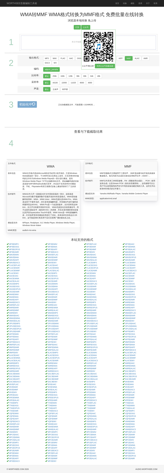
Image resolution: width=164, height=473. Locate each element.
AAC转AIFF (91, 278)
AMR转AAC (130, 363)
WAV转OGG (130, 255)
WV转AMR (90, 390)
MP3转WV (90, 252)
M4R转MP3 (91, 302)
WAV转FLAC (53, 255)
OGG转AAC (130, 284)
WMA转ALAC (14, 321)
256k (55, 76)
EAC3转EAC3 (14, 382)
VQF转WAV (14, 413)
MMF (129, 58)
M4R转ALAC (53, 310)
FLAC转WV (14, 273)
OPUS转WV (91, 331)
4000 (90, 83)
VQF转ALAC (91, 419)
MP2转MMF (53, 458)
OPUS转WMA (131, 326)
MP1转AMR (14, 450)
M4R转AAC (52, 305)
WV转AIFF (129, 387)
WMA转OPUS (53, 318)
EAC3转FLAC (53, 374)
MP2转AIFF (14, 458)
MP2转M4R (52, 456)
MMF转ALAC (53, 350)
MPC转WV (129, 440)
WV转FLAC (14, 384)
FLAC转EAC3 (130, 271)
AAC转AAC (14, 276)
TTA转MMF (91, 408)
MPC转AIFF (91, 437)
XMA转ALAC (53, 429)
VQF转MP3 (130, 411)
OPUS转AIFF (53, 329)
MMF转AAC (53, 345)
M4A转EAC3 (14, 302)
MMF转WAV (130, 342)
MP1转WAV (52, 443)
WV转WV (13, 392)
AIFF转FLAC (53, 334)
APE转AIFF (91, 398)
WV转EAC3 (130, 390)
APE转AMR (52, 400)
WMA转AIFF (91, 318)
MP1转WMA (130, 445)
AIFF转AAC (91, 334)
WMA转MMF (130, 318)
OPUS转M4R (91, 326)
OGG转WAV (53, 284)
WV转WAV (129, 382)
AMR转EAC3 (53, 371)
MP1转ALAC (130, 448)
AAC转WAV (91, 273)
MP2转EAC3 (14, 461)
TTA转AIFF (52, 408)
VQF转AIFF (14, 419)
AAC (71, 58)
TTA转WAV (52, 403)
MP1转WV (90, 450)
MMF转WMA (53, 347)
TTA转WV (90, 411)
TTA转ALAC (130, 408)
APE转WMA (14, 398)
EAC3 (47, 63)
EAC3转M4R (53, 376)
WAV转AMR (130, 260)
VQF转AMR (130, 419)
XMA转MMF (14, 429)
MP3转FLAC (91, 244)
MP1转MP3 (14, 443)
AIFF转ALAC (91, 339)
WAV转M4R (52, 257)
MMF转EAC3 (130, 350)
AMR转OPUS (14, 368)
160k (62, 76)
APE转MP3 (52, 392)
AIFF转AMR (130, 339)
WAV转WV (52, 263)
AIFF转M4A (14, 337)
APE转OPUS (53, 398)
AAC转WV (129, 281)
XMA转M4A (130, 424)
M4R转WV (13, 313)
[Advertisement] (82, 120)
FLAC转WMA (53, 268)
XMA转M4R (14, 427)
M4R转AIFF (130, 308)
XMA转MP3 (91, 421)
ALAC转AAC (14, 355)
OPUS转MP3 (14, 323)
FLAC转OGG (91, 265)
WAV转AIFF (14, 260)
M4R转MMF (14, 310)
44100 (55, 83)
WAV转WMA (91, 257)
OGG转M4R (91, 286)
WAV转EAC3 (14, 263)
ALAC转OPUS (53, 358)
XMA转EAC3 (130, 429)
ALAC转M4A (91, 355)
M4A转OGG (130, 294)
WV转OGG (90, 384)
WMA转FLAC (130, 313)
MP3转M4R (91, 247)
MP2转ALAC (91, 458)
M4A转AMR (130, 300)
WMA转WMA (14, 318)
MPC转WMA (14, 437)
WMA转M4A (91, 315)
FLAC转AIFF (130, 268)
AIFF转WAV (14, 334)
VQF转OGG (130, 413)
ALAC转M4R (130, 355)
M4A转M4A (14, 297)
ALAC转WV (130, 360)
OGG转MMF (91, 289)
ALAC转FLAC (130, 353)
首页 (117, 3)
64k (91, 76)
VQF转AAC (91, 413)
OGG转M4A (53, 286)
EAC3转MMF (53, 379)
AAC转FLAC (130, 273)
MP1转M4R (91, 445)
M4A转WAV (14, 294)
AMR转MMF (91, 368)
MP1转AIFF (52, 448)
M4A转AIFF (14, 300)
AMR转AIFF (52, 368)
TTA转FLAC (91, 403)
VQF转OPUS (130, 416)
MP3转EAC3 (53, 252)
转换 (125, 3)
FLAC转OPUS (92, 268)
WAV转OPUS (130, 257)
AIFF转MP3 (130, 331)
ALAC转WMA (14, 358)
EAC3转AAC (91, 374)
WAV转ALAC (91, 260)
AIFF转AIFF (14, 339)
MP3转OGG (14, 247)
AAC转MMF (130, 278)
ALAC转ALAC (14, 360)
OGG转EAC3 (53, 292)
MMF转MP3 (91, 342)
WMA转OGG (53, 315)
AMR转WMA (130, 366)
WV (55, 63)
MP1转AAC (130, 443)
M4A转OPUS (130, 297)
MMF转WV (13, 353)
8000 (82, 83)
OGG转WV (90, 292)
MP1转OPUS (14, 448)
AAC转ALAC (14, 281)
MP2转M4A (14, 456)
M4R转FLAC (14, 305)
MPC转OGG (53, 435)
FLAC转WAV (130, 263)
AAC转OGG (52, 276)
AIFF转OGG (130, 334)
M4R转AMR (91, 310)
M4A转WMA (91, 297)
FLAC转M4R (14, 268)
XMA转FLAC (14, 424)
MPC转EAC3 (91, 440)
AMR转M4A (52, 366)
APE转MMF (130, 398)
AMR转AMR (14, 371)
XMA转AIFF (130, 427)
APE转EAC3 (91, 400)
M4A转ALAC (91, 300)
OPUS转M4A (53, 326)
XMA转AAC (52, 424)
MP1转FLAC (91, 443)
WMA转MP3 (53, 313)
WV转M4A (129, 384)
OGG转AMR (14, 292)
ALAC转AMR (53, 360)
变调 (140, 3)
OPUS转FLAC (92, 323)
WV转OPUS (91, 387)
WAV (55, 58)
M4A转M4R (52, 297)
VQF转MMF (53, 419)
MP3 (47, 58)
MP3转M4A (52, 247)
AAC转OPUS (53, 278)
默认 (47, 76)
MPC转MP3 (52, 432)
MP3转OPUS (14, 249)
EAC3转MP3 (130, 371)
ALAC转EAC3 (92, 360)
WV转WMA (52, 387)
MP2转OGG (130, 453)
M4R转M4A (130, 305)
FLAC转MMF (14, 271)
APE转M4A (91, 395)
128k (70, 76)
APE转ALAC (14, 400)
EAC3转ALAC (92, 379)
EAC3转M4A (14, 376)
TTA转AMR (13, 411)
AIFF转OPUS (130, 337)
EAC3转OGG (130, 374)
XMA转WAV (130, 421)
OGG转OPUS (14, 289)
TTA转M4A (52, 405)
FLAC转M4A (130, 265)
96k (77, 76)
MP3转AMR (14, 252)
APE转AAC (13, 395)
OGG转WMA (130, 286)
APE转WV (129, 400)
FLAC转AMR (91, 271)
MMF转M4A (130, 345)
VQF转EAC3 (14, 421)
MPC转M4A (91, 435)
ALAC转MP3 (53, 353)
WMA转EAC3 (92, 321)
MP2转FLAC (53, 453)
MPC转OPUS (53, 437)
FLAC (63, 58)
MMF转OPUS (92, 347)
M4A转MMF (53, 300)
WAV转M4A (14, 257)
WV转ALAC (52, 390)
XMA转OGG (91, 424)
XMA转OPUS (91, 427)
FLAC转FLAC (14, 265)
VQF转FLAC (53, 413)
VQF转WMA (91, 416)
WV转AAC (52, 384)
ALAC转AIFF (91, 358)
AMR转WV (90, 371)
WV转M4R (13, 387)
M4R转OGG (91, 305)
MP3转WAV (52, 244)
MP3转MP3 (14, 244)
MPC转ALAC (14, 440)
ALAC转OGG (53, 355)
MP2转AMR (130, 458)
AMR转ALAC (130, 368)
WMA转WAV (91, 313)
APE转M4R (129, 395)
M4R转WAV (130, 302)
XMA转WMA (53, 427)
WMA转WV (129, 321)
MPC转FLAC (130, 432)
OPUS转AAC (130, 323)
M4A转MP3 (130, 292)
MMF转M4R (14, 347)
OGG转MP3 (14, 284)
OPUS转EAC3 (54, 331)
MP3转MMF (91, 249)
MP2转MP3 (130, 450)
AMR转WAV (52, 363)
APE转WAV (91, 392)
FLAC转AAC (53, 265)
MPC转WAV (91, 432)
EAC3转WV (52, 382)
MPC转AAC (14, 435)
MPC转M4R (130, 435)
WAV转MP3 (130, 252)
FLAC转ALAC (53, 271)
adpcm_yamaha (51, 69)
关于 (148, 3)
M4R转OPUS (91, 308)
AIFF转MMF (53, 339)
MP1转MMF (91, 448)
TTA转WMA (130, 405)
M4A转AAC (91, 294)
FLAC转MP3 (91, 263)
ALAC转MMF (130, 358)
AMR (146, 58)
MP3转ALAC (130, 249)
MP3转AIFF (52, 249)
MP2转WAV (14, 453)
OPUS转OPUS (15, 329)
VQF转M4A (14, 416)
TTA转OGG (14, 405)
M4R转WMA (53, 308)
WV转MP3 (90, 382)
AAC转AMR (52, 281)
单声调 (65, 89)
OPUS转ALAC (131, 329)
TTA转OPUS (14, 408)
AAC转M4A (91, 276)
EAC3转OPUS (131, 376)
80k (84, 76)
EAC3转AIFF (14, 379)
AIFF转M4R (52, 337)
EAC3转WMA (92, 376)
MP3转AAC (130, 244)
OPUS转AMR (14, 331)
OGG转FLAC (91, 284)
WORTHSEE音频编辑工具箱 (22, 3)
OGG (79, 58)
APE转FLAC (130, 392)
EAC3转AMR (130, 379)
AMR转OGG (14, 366)
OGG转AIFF (53, 289)
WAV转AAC (91, 255)
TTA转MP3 (13, 403)
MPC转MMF (130, 437)
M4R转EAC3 (130, 310)
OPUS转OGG (14, 326)
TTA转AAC (129, 403)
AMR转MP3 (14, 363)
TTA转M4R (90, 405)
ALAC (137, 58)
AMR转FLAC (91, 363)
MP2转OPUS (130, 456)
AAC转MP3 (52, 273)
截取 (132, 3)
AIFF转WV (52, 342)
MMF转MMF (14, 350)
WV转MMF (13, 390)
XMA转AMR (91, 429)
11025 (73, 83)
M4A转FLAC (53, 294)
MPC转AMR (53, 440)
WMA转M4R (130, 315)
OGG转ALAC (130, 289)
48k (98, 76)
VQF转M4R (52, 416)
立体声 (55, 89)
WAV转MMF (53, 260)
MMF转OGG (91, 345)
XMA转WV (13, 432)
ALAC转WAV (91, 353)
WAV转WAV (14, 255)
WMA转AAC (14, 315)
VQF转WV (52, 421)
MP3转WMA (130, 247)
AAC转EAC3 (91, 281)
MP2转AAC (91, 453)
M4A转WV (52, 302)
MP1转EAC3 (53, 450)
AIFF (121, 58)
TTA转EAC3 (53, 411)
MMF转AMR (91, 350)
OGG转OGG (14, 286)
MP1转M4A (52, 445)
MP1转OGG (14, 445)
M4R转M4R (14, 308)
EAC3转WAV (14, 374)
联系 (155, 3)
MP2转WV (52, 461)
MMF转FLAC (14, 345)
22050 (64, 83)
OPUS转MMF (92, 329)
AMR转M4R (91, 366)
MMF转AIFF (130, 347)
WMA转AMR (53, 321)
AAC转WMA (14, 278)
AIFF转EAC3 (14, 342)
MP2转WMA (91, 456)
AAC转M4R (129, 276)
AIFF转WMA (91, 337)
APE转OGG (52, 395)
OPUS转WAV (53, 323)
